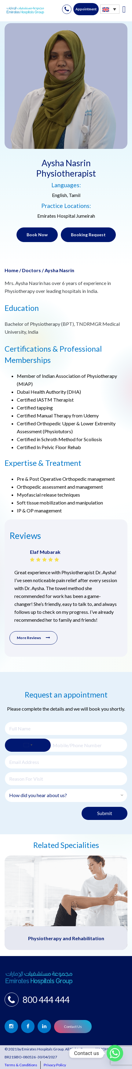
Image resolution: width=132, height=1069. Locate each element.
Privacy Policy (55, 1065)
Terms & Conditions (21, 1065)
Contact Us (73, 1026)
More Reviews (33, 637)
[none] (109, 9)
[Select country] (28, 745)
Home (11, 270)
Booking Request (88, 234)
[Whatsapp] (115, 1053)
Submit (104, 813)
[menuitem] (109, 9)
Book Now (37, 234)
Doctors (31, 270)
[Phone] (66, 745)
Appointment (86, 9)
